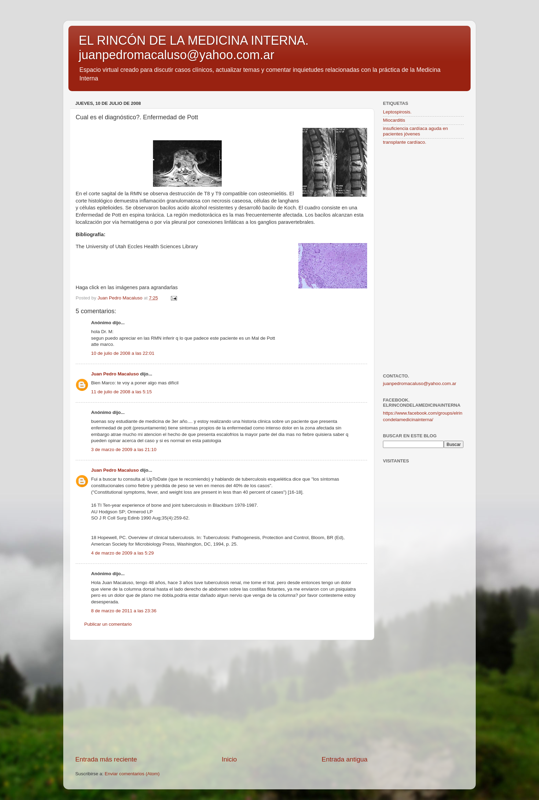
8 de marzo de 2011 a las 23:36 (123, 610)
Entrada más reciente (106, 759)
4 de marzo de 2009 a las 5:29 (122, 553)
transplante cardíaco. (404, 142)
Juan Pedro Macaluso (115, 373)
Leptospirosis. (397, 111)
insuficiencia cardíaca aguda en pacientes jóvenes (415, 131)
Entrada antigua (344, 759)
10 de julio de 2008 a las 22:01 (122, 353)
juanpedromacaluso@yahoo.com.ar (419, 383)
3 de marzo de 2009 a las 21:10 (123, 449)
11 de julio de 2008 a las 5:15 (121, 391)
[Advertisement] (221, 697)
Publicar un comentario (108, 624)
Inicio (229, 759)
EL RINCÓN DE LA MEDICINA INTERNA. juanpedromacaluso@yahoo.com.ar (194, 47)
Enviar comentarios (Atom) (132, 773)
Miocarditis (394, 120)
